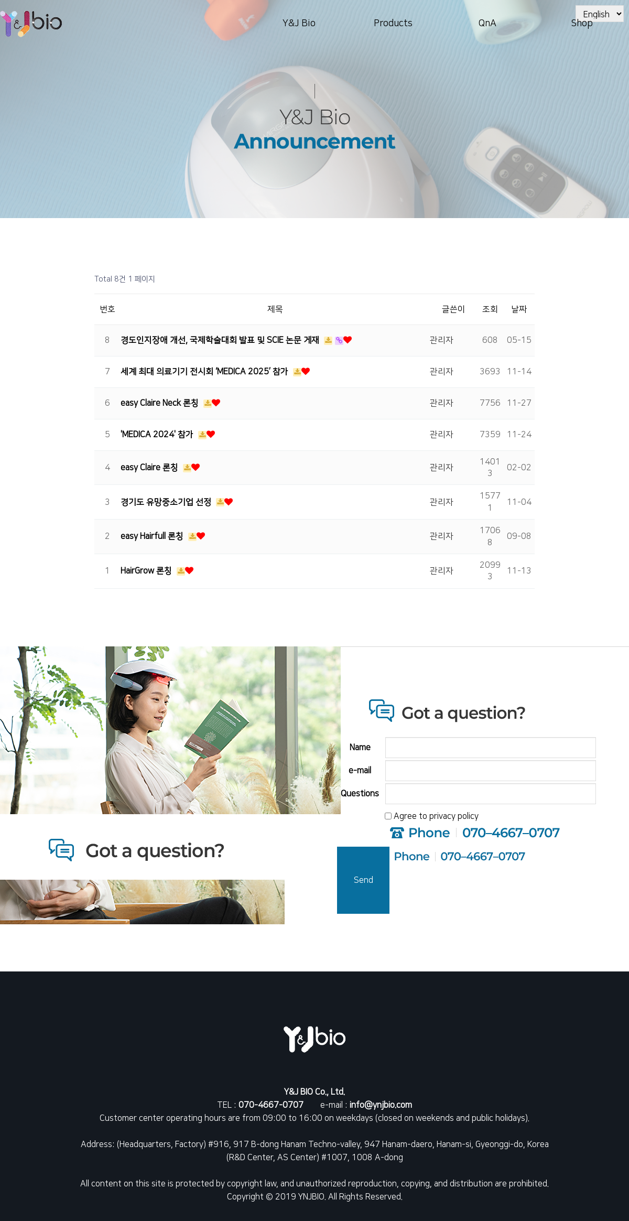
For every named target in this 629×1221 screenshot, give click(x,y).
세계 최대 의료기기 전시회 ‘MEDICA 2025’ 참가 (205, 371)
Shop (582, 23)
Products (393, 23)
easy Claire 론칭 (150, 467)
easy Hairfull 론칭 (153, 536)
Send (363, 880)
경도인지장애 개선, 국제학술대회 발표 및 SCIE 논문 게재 (221, 340)
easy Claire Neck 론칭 (161, 403)
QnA (487, 23)
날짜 (519, 309)
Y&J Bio (299, 23)
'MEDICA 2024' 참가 (158, 434)
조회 (490, 309)
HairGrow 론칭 (147, 571)
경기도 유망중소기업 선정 (167, 502)
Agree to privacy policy (436, 816)
